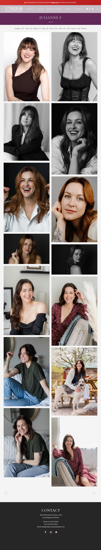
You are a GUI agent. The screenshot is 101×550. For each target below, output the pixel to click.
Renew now (55, 2)
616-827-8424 (52, 524)
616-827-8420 (53, 521)
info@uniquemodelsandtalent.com (53, 526)
